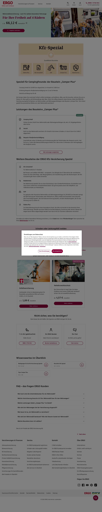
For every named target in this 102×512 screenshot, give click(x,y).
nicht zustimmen (72, 241)
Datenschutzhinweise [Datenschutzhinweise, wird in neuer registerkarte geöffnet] (34, 246)
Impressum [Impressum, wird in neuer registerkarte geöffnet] (42, 246)
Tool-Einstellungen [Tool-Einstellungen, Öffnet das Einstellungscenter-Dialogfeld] (44, 251)
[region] (52, 243)
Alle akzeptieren (57, 251)
